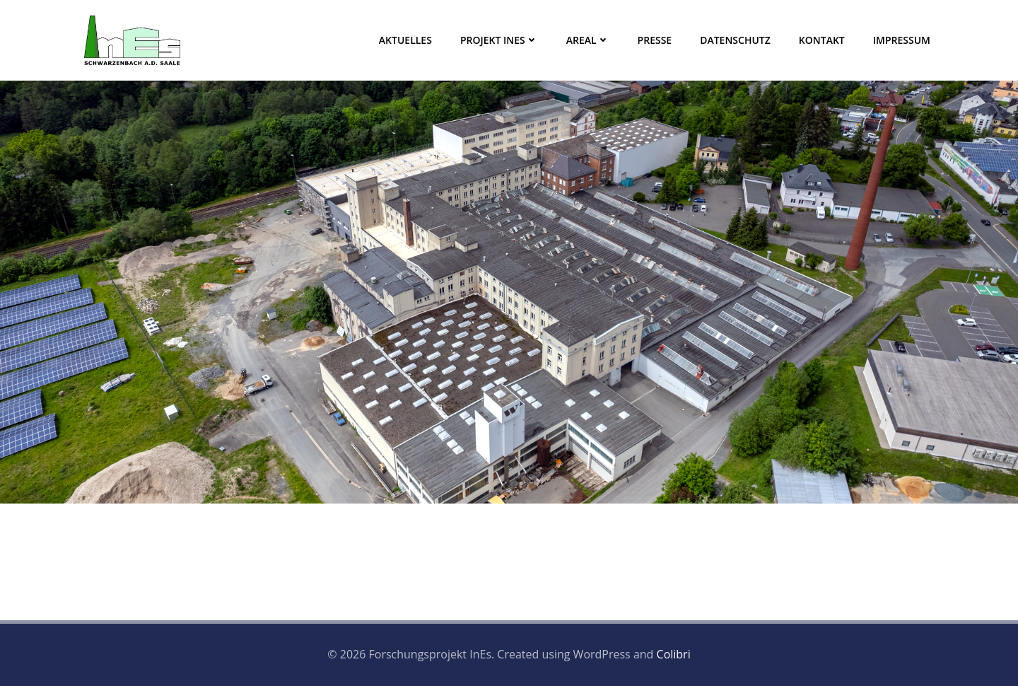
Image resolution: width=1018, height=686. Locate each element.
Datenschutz (735, 40)
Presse (655, 40)
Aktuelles (405, 40)
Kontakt (822, 40)
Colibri (674, 654)
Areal (587, 40)
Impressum (901, 40)
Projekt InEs (499, 40)
